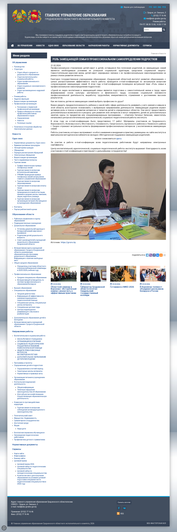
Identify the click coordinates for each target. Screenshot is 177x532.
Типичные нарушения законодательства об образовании (31, 391)
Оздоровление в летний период (30, 369)
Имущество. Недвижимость (25, 418)
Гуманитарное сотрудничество (26, 421)
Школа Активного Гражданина (29, 339)
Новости (162, 53)
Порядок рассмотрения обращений (28, 153)
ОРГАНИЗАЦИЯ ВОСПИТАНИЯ (29, 341)
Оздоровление (23, 118)
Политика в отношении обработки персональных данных (28, 128)
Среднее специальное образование (32, 277)
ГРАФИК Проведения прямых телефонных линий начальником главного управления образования (31, 177)
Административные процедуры (27, 145)
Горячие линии (20, 162)
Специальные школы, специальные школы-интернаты (31, 304)
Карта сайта (19, 454)
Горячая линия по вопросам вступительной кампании (28, 171)
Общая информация (25, 387)
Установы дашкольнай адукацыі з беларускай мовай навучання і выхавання (31, 231)
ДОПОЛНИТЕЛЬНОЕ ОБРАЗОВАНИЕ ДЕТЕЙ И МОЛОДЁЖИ (31, 358)
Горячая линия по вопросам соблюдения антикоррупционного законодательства (31, 410)
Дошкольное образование (25, 226)
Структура (18, 69)
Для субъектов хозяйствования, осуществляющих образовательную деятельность (32, 396)
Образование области (23, 214)
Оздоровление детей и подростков (28, 365)
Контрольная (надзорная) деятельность (24, 383)
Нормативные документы (25, 444)
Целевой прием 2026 (25, 464)
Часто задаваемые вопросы (25, 160)
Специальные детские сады (28, 307)
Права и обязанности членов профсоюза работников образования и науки (29, 114)
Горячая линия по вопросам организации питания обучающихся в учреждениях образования (32, 201)
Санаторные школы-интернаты (29, 371)
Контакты (18, 207)
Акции (16, 425)
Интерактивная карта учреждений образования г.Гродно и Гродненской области (29, 324)
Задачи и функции (21, 99)
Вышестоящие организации (25, 101)
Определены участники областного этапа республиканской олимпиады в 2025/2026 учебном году (31, 268)
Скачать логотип (124, 502)
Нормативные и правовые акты (30, 374)
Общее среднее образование (26, 263)
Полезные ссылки (24, 123)
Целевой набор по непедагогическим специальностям (32, 472)
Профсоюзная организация (25, 104)
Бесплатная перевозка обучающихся (29, 433)
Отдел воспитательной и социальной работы (27, 78)
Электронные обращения (24, 155)
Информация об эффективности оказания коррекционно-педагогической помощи (30, 298)
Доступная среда (21, 423)
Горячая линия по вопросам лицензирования (28, 182)
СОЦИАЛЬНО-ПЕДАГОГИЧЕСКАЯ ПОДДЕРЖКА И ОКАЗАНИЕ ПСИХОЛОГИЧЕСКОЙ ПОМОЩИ (30, 346)
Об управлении (19, 62)
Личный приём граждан (24, 148)
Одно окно (17, 138)
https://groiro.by (68, 242)
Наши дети (21, 429)
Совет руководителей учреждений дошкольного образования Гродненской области (31, 242)
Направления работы (22, 331)
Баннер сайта (19, 458)
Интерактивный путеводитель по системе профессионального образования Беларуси (30, 282)
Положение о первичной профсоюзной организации (28, 108)
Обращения (19, 150)
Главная (154, 53)
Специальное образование (25, 290)
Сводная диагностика (26, 294)
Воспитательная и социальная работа (29, 336)
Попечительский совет (23, 416)
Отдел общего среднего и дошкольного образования (28, 73)
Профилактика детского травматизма (29, 440)
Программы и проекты (23, 363)
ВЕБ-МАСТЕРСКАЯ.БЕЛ (156, 523)
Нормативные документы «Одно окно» (29, 143)
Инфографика (19, 456)
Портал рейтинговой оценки (25, 209)
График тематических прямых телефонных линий (29, 167)
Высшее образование (23, 288)
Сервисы (16, 449)
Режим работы (20, 96)
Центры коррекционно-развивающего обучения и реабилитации (28, 312)
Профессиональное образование (27, 274)
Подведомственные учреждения (27, 223)
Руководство (19, 67)
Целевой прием (20, 461)
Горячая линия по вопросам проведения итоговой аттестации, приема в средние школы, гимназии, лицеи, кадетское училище (32, 193)
